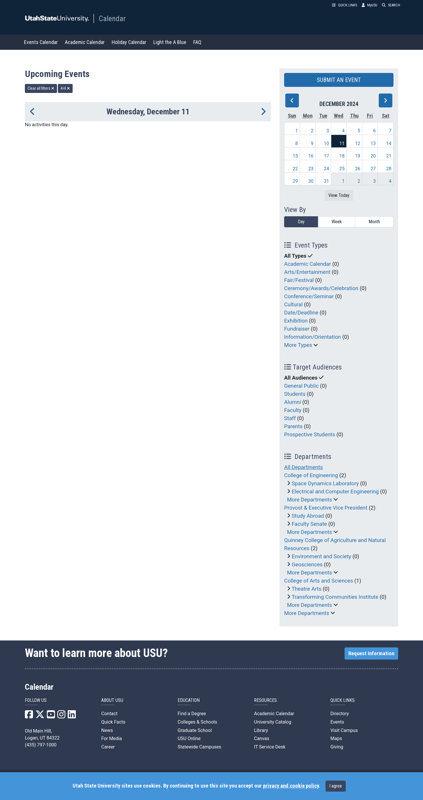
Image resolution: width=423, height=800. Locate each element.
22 (295, 168)
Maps (336, 738)
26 (357, 168)
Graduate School (195, 730)
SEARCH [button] (391, 5)
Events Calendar (41, 42)
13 (373, 143)
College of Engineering (311, 475)
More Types (298, 345)
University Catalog (272, 722)
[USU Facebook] (29, 716)
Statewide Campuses (199, 747)
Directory (339, 713)
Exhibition (296, 321)
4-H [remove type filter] (65, 88)
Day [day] (301, 221)
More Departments (309, 500)
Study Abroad (308, 516)
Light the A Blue (169, 42)
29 (295, 181)
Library (261, 730)
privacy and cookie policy (291, 786)
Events (337, 722)
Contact (109, 713)
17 (326, 156)
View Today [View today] (339, 195)
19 (357, 156)
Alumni (292, 402)
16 (310, 156)
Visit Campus (344, 730)
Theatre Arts (306, 589)
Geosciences (307, 564)
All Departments (303, 467)
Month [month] (374, 221)
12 (357, 143)
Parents (293, 426)
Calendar (112, 18)
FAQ (197, 42)
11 (342, 143)
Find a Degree (192, 713)
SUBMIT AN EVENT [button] (339, 79)
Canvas (261, 738)
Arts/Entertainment (307, 272)
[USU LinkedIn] (72, 716)
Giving (336, 747)
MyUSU (369, 5)
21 (388, 156)
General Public (301, 386)
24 (326, 168)
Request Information (371, 653)
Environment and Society (321, 556)
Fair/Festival (299, 280)
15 (295, 156)
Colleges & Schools (197, 722)
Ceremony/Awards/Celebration (321, 288)
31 (326, 181)
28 (388, 168)
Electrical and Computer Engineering (335, 491)
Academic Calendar (85, 42)
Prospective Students (309, 434)
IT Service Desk (270, 747)
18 (342, 156)
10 (326, 143)
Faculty (292, 410)
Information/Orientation (312, 337)
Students (295, 394)
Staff (290, 418)
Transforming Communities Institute (335, 597)
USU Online (189, 738)
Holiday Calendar (129, 42)
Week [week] (337, 221)
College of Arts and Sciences (318, 581)
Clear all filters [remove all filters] (40, 88)
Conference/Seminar (309, 296)
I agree (335, 786)
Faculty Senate (309, 524)
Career (108, 747)
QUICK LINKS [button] (344, 5)
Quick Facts (113, 722)
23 (310, 168)
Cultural (293, 304)
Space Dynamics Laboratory (325, 483)
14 (388, 143)
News (107, 730)
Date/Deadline (301, 313)
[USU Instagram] (61, 716)
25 (342, 168)
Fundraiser (297, 329)
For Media (111, 738)
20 (373, 156)
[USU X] (40, 716)
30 (310, 181)
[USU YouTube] (51, 716)
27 (373, 168)
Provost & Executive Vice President (325, 508)
